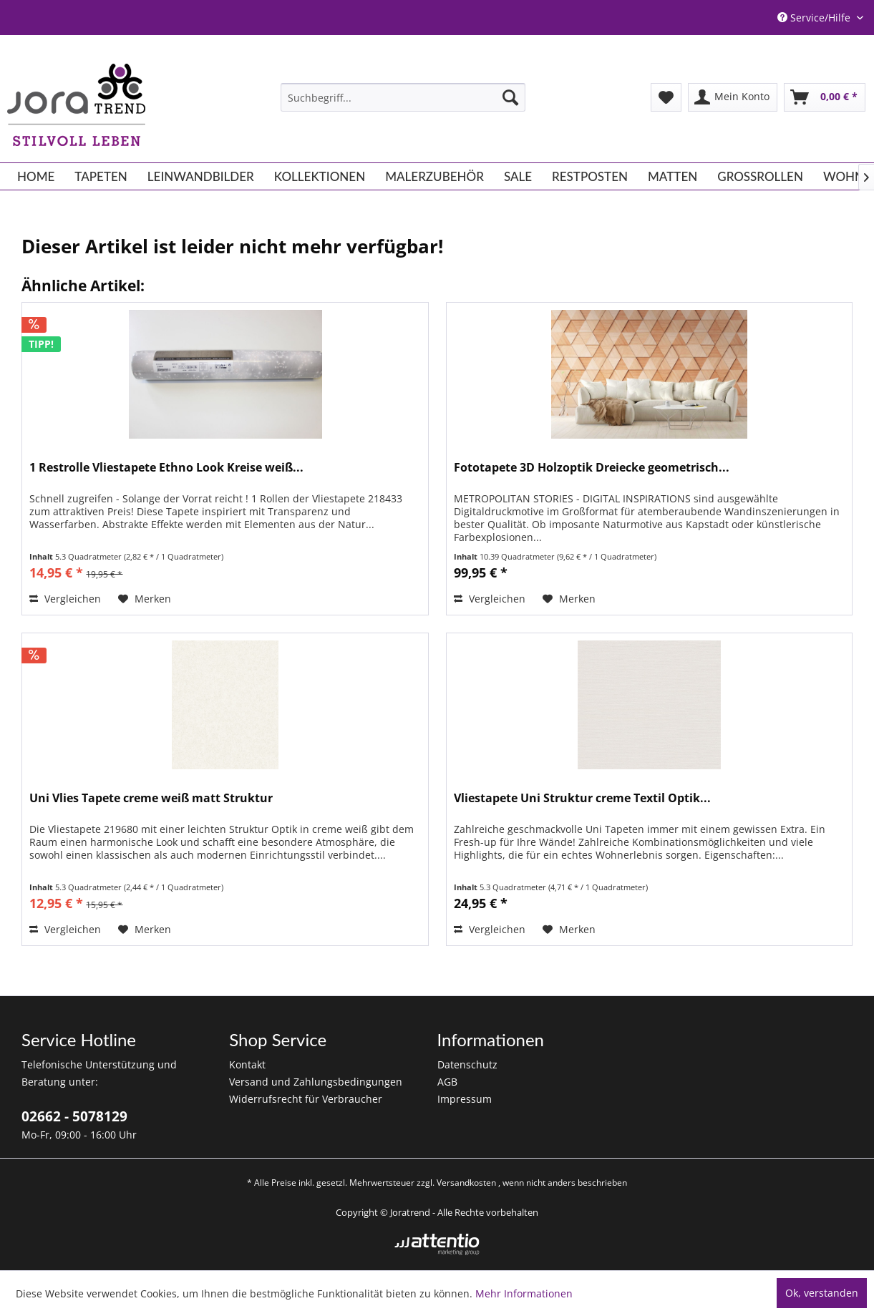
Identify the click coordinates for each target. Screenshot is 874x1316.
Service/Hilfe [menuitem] (815, 17)
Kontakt (247, 1064)
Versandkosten (466, 1182)
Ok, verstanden (821, 1293)
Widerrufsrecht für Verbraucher (305, 1099)
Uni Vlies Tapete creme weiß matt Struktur (151, 798)
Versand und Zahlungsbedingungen (315, 1081)
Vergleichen (65, 598)
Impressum (464, 1099)
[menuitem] (403, 97)
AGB (447, 1081)
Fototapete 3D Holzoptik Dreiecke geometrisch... (591, 467)
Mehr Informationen (524, 1293)
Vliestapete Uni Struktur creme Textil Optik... (582, 798)
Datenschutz (467, 1064)
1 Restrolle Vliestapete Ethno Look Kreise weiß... (166, 467)
